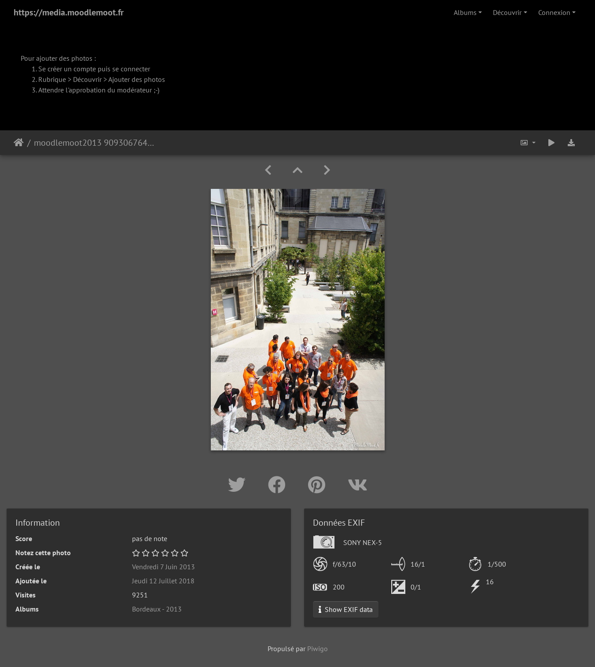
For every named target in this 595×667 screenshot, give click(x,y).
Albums (465, 12)
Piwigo (317, 648)
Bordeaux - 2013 (157, 608)
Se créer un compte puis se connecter (94, 68)
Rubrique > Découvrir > (73, 79)
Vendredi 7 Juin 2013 (163, 566)
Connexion (554, 12)
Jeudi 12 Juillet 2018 (163, 580)
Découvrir (507, 12)
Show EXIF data (346, 609)
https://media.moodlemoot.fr (69, 12)
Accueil (19, 142)
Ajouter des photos (136, 79)
